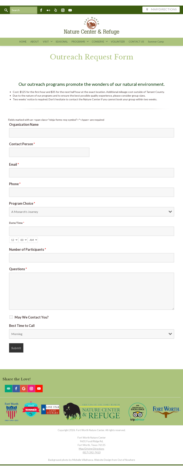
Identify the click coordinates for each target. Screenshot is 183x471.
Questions (18, 269)
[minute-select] (23, 240)
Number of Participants (27, 249)
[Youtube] (70, 10)
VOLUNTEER (118, 41)
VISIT (48, 41)
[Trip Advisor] (8, 388)
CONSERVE (100, 41)
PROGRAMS (80, 41)
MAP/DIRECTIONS (161, 9)
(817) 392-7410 (91, 452)
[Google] (23, 388)
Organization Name (24, 124)
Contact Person (22, 144)
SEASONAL (62, 41)
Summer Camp (156, 41)
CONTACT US (136, 41)
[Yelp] (55, 10)
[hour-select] (13, 240)
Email (14, 164)
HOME (23, 41)
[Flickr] (48, 10)
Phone (15, 184)
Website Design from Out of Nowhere (114, 459)
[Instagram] (63, 10)
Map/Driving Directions (91, 448)
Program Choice (22, 203)
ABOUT (34, 41)
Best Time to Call (22, 325)
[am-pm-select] (33, 240)
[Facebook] (41, 10)
